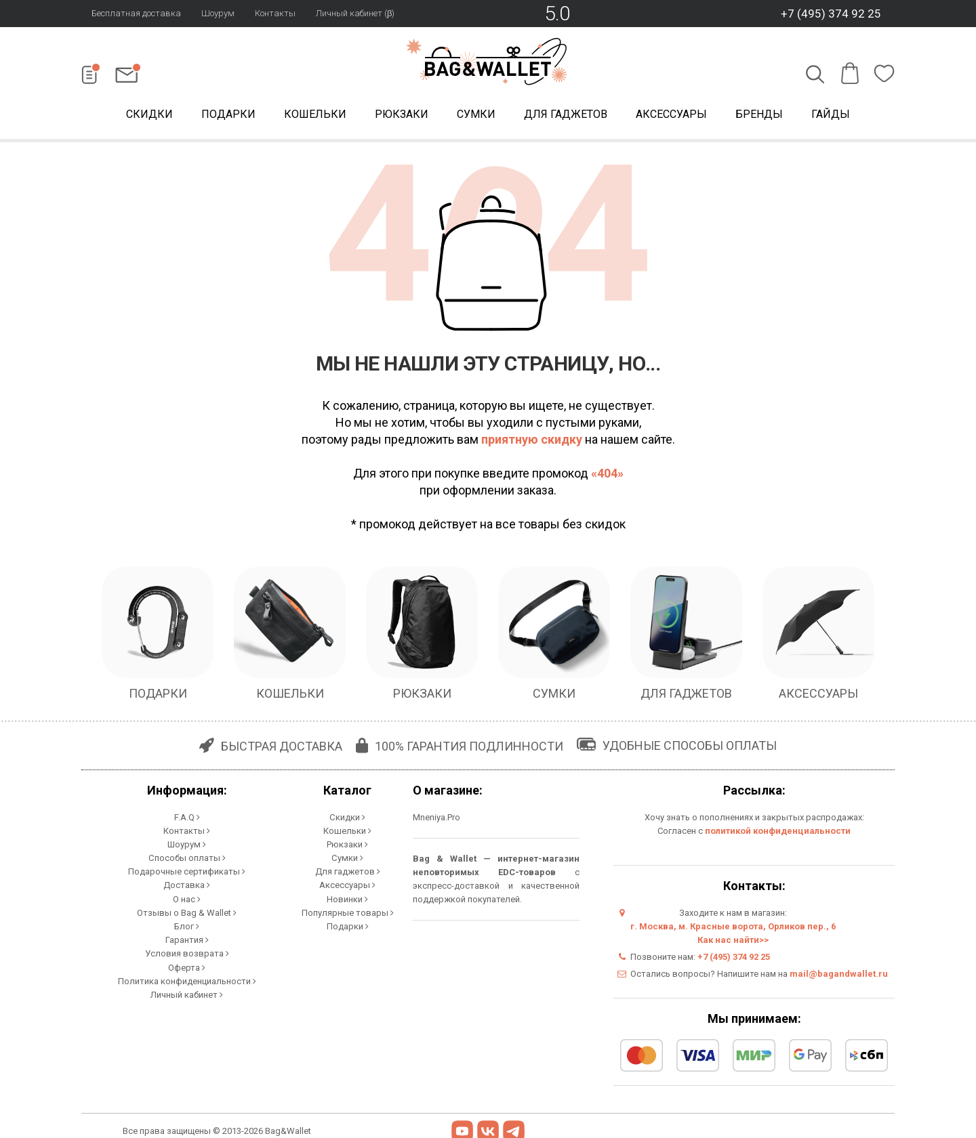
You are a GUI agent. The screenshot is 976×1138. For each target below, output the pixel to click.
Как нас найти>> (733, 940)
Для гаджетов (565, 114)
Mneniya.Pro (436, 817)
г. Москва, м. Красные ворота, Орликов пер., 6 (733, 926)
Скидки (149, 114)
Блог (186, 925)
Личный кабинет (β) (355, 13)
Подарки (228, 114)
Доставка (186, 884)
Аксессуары (671, 114)
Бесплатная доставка (136, 13)
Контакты (275, 13)
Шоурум (218, 13)
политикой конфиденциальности (778, 831)
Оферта (186, 966)
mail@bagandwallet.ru (839, 974)
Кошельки (315, 114)
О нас (187, 898)
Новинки (347, 898)
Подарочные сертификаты (186, 871)
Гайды (830, 114)
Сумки (476, 114)
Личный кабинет (186, 993)
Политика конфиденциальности (187, 979)
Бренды (759, 114)
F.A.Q (187, 817)
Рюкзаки (401, 114)
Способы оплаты (186, 857)
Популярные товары (348, 911)
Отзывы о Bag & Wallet (187, 911)
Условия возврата (187, 952)
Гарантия (187, 938)
